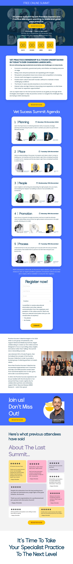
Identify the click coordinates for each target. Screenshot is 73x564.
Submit (36, 325)
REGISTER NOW (36, 26)
